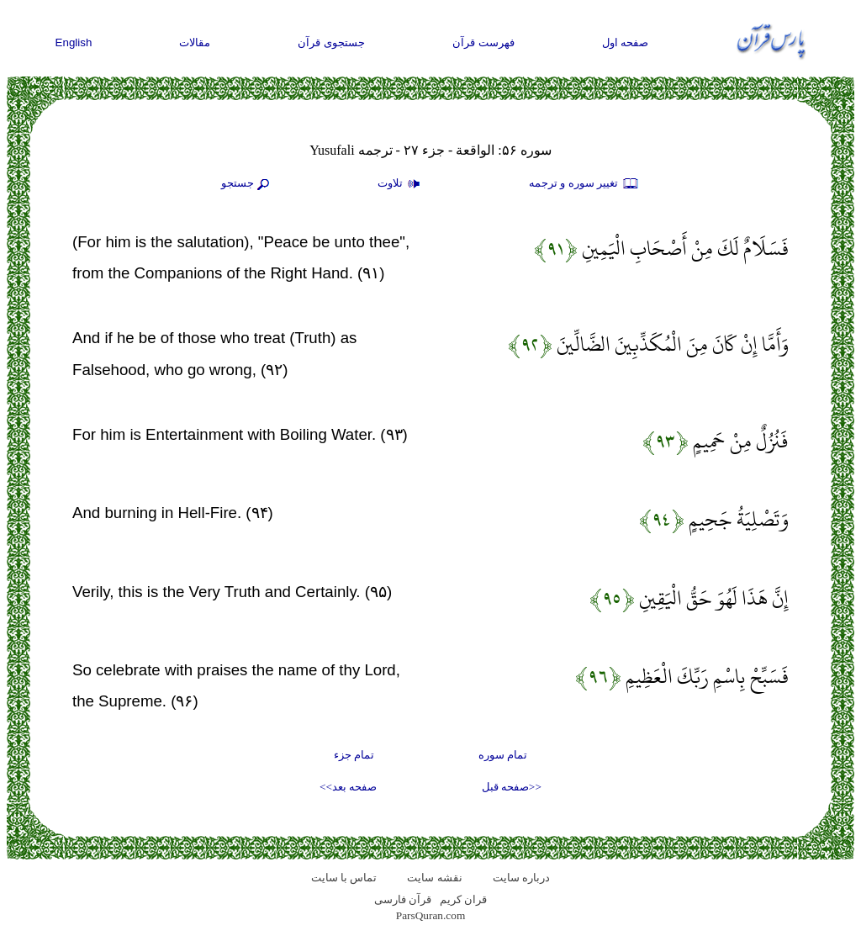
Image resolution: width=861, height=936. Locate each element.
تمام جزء (354, 754)
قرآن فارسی (402, 899)
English (73, 42)
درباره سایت (521, 877)
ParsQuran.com (431, 915)
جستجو (247, 184)
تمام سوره (502, 754)
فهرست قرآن (483, 42)
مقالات (194, 42)
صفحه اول (625, 42)
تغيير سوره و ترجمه (584, 184)
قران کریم (463, 899)
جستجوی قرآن (331, 42)
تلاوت (401, 184)
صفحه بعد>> (348, 786)
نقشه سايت (434, 877)
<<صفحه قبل (511, 786)
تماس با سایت (344, 877)
